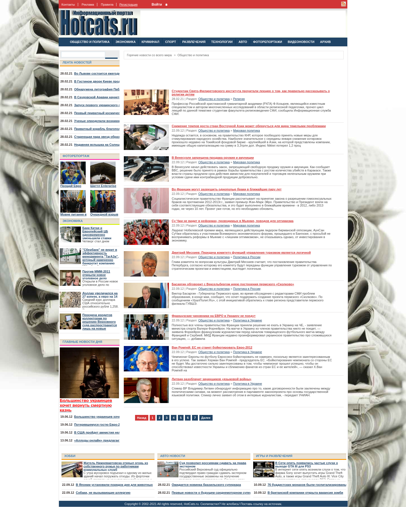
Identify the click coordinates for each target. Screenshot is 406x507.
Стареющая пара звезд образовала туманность (110, 136)
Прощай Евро (70, 186)
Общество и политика (193, 55)
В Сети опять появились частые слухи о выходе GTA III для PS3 (306, 464)
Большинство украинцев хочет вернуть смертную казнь (117, 416)
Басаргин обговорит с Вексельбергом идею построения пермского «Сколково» (233, 284)
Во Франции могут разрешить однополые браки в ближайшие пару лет (227, 189)
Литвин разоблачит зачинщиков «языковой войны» (211, 379)
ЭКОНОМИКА (126, 41)
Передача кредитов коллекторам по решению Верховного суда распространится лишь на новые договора (99, 323)
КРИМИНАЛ (150, 41)
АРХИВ (325, 41)
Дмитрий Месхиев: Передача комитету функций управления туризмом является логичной (241, 252)
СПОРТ (170, 41)
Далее (206, 417)
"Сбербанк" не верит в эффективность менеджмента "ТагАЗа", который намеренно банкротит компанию (100, 256)
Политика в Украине (247, 320)
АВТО (243, 41)
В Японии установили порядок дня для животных (114, 484)
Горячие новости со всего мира (149, 55)
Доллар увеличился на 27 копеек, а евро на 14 (100, 294)
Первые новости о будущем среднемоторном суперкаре (215, 492)
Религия (239, 99)
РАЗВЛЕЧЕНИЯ (194, 42)
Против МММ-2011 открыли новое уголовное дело (96, 275)
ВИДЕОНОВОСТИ (301, 41)
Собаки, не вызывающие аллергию (103, 492)
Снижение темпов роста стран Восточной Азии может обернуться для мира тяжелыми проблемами (249, 126)
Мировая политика (246, 130)
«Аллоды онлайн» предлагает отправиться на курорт (115, 440)
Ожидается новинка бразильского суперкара (206, 484)
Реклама (88, 4)
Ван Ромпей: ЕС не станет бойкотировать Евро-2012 (212, 347)
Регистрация (128, 4)
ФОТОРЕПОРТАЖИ (267, 41)
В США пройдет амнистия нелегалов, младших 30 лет (115, 432)
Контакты (68, 4)
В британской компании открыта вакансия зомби (305, 492)
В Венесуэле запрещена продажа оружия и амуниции (213, 157)
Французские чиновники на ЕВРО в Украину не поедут (213, 315)
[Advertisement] (243, 23)
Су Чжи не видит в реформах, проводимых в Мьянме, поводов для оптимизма (233, 221)
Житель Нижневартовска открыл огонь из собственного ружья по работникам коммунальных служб (115, 466)
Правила (107, 4)
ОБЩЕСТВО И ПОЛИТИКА (90, 41)
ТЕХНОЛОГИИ (222, 41)
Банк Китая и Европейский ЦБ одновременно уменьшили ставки (96, 233)
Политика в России (247, 257)
